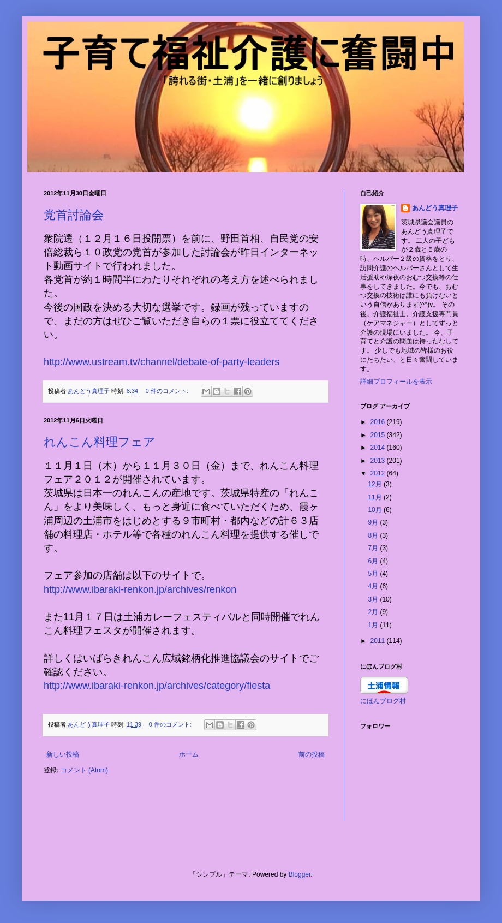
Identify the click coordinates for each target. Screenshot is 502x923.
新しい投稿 (62, 754)
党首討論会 (74, 215)
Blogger (300, 874)
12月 (376, 484)
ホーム (189, 754)
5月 (374, 573)
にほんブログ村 (383, 701)
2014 (378, 447)
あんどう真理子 (435, 208)
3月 (374, 599)
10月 (376, 510)
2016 (378, 422)
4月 (374, 586)
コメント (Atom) (84, 770)
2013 (378, 461)
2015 (378, 435)
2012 (378, 473)
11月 (376, 497)
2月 (374, 612)
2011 (378, 641)
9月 (374, 522)
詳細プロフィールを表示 (396, 381)
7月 (374, 548)
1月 (374, 625)
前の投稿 (311, 754)
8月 (374, 535)
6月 (374, 561)
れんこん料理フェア (100, 442)
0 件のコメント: (168, 391)
